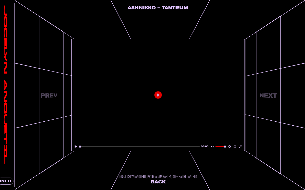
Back (163, 181)
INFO (13, 181)
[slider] (145, 146)
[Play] (84, 146)
